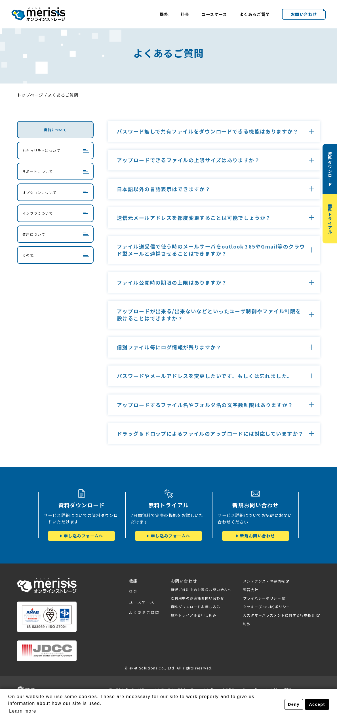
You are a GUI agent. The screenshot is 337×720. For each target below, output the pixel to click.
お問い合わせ (304, 14)
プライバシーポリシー (262, 598)
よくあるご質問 (254, 14)
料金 (185, 14)
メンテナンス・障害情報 (264, 581)
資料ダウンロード (330, 168)
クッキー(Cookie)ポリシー (266, 606)
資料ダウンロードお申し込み (195, 606)
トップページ (30, 95)
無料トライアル (330, 218)
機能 (164, 14)
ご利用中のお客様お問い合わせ (197, 598)
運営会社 (250, 589)
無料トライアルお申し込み (193, 615)
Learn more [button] (22, 711)
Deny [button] (294, 704)
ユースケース (214, 14)
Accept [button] (317, 704)
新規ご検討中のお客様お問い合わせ (200, 589)
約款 (246, 623)
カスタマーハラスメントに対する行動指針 (279, 615)
